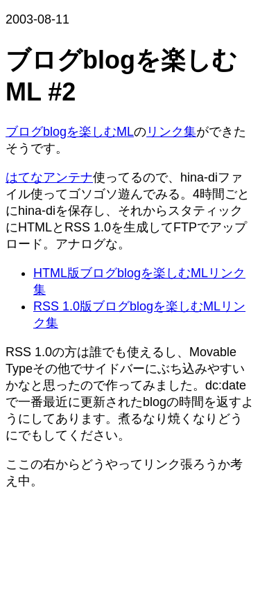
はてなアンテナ (49, 177)
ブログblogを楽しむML (70, 132)
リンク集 (171, 132)
